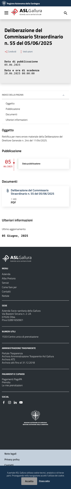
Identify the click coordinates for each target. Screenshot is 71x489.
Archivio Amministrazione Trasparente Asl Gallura (28, 356)
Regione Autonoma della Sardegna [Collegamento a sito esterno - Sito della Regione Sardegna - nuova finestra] (23, 3)
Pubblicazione (13, 109)
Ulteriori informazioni (16, 120)
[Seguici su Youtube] (21, 402)
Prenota (6, 382)
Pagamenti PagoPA (12, 379)
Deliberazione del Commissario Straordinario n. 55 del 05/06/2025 (32, 192)
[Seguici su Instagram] (9, 402)
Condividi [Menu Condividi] (10, 51)
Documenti (11, 114)
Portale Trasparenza (12, 353)
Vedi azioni (26, 51)
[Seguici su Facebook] (4, 402)
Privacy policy (12, 459)
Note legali (10, 454)
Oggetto (10, 103)
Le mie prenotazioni (12, 385)
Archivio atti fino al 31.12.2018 (18, 362)
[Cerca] (65, 13)
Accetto (29, 481)
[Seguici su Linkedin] (15, 402)
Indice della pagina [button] (12, 94)
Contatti (9, 465)
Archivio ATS (8, 359)
